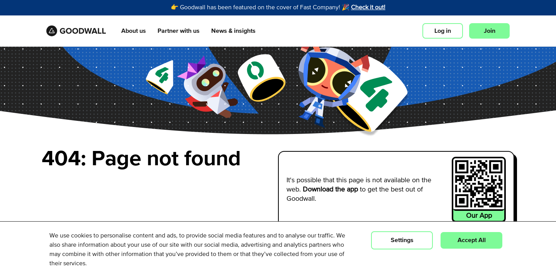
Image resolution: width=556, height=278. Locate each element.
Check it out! (368, 8)
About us (133, 31)
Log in (442, 31)
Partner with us (179, 31)
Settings (402, 240)
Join (489, 31)
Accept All (472, 240)
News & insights (233, 31)
